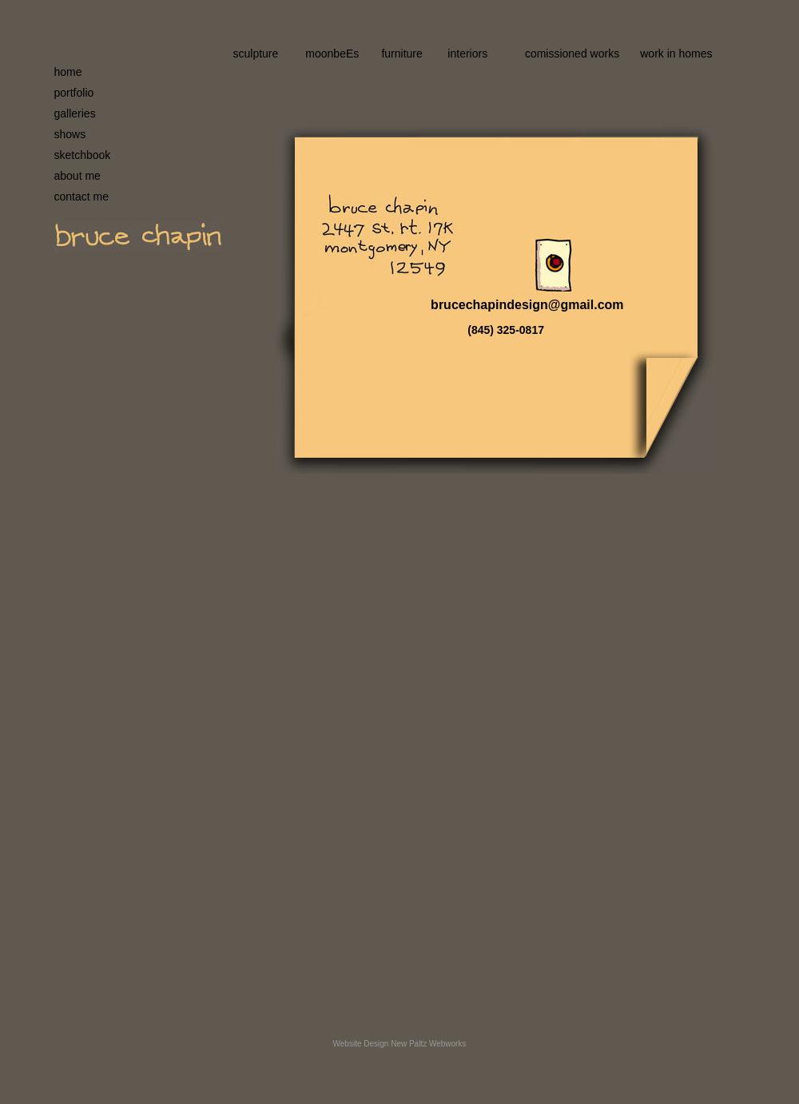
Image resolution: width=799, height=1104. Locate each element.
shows (70, 134)
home (68, 72)
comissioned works (572, 53)
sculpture (256, 53)
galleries (75, 113)
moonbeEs (332, 53)
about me (77, 175)
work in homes (676, 53)
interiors (467, 53)
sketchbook (82, 155)
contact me (81, 196)
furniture (401, 53)
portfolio (74, 92)
